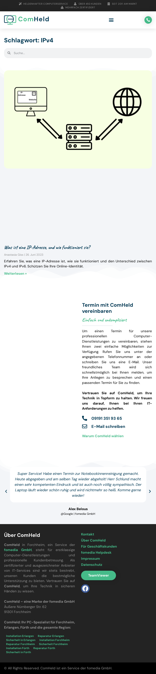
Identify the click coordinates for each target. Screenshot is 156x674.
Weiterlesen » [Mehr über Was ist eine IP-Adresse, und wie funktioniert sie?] (15, 273)
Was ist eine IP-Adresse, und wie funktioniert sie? (47, 247)
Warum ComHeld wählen (103, 436)
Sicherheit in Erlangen (20, 640)
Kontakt (87, 534)
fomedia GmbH (18, 550)
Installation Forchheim (54, 640)
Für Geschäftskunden (99, 546)
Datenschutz (91, 565)
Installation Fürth (17, 648)
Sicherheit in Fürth (18, 652)
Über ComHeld (93, 540)
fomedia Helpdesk (96, 552)
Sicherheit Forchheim (53, 644)
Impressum (90, 559)
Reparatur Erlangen (51, 636)
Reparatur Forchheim (20, 644)
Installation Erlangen (20, 636)
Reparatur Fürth (44, 648)
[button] (111, 20)
